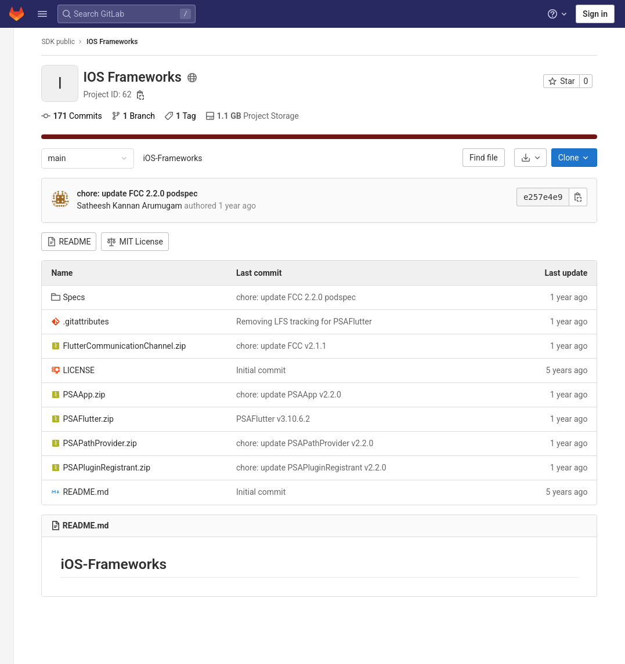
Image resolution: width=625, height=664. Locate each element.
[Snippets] (16, 255)
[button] (42, 14)
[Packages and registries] (16, 178)
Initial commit (270, 370)
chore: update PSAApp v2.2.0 (298, 394)
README (78, 241)
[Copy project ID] (150, 95)
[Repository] (16, 83)
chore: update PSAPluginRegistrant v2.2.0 (320, 467)
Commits (81, 116)
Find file (493, 157)
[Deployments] (16, 159)
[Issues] (16, 102)
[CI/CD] (16, 140)
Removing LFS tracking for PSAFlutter (313, 321)
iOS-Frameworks (182, 158)
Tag (189, 116)
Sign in (595, 14)
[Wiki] (16, 236)
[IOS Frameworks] (16, 40)
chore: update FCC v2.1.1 (290, 346)
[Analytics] (16, 216)
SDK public (68, 42)
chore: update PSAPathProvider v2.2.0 (313, 443)
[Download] (539, 157)
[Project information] (16, 63)
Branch (142, 116)
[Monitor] (16, 197)
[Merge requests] (16, 121)
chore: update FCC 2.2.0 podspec (146, 193)
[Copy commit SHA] (588, 197)
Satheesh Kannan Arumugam (139, 205)
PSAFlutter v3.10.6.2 (282, 419)
